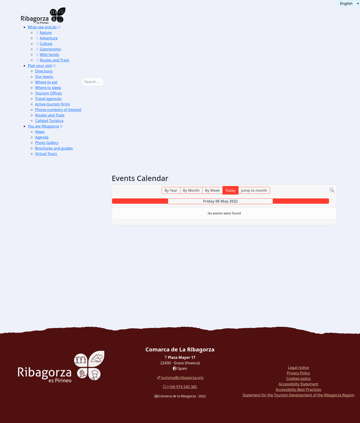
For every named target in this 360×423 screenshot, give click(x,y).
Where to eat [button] (46, 82)
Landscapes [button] (46, 231)
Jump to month (254, 190)
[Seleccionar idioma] (348, 3)
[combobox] (99, 81)
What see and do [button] (42, 27)
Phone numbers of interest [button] (58, 109)
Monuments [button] (46, 237)
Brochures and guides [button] (54, 148)
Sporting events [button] (49, 254)
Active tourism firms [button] (52, 104)
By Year (171, 190)
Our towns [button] (44, 76)
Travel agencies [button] (48, 98)
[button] (59, 27)
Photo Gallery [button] (47, 142)
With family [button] (47, 54)
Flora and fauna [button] (49, 242)
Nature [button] (43, 32)
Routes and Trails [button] (52, 60)
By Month (191, 190)
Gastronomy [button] (48, 49)
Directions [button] (44, 71)
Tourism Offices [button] (48, 93)
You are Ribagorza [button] (43, 126)
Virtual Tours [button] (46, 153)
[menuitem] (58, 43)
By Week (212, 190)
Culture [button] (43, 43)
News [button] (40, 131)
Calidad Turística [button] (49, 120)
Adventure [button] (46, 38)
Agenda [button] (41, 137)
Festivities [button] (45, 248)
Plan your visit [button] (40, 65)
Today (230, 190)
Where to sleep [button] (48, 87)
